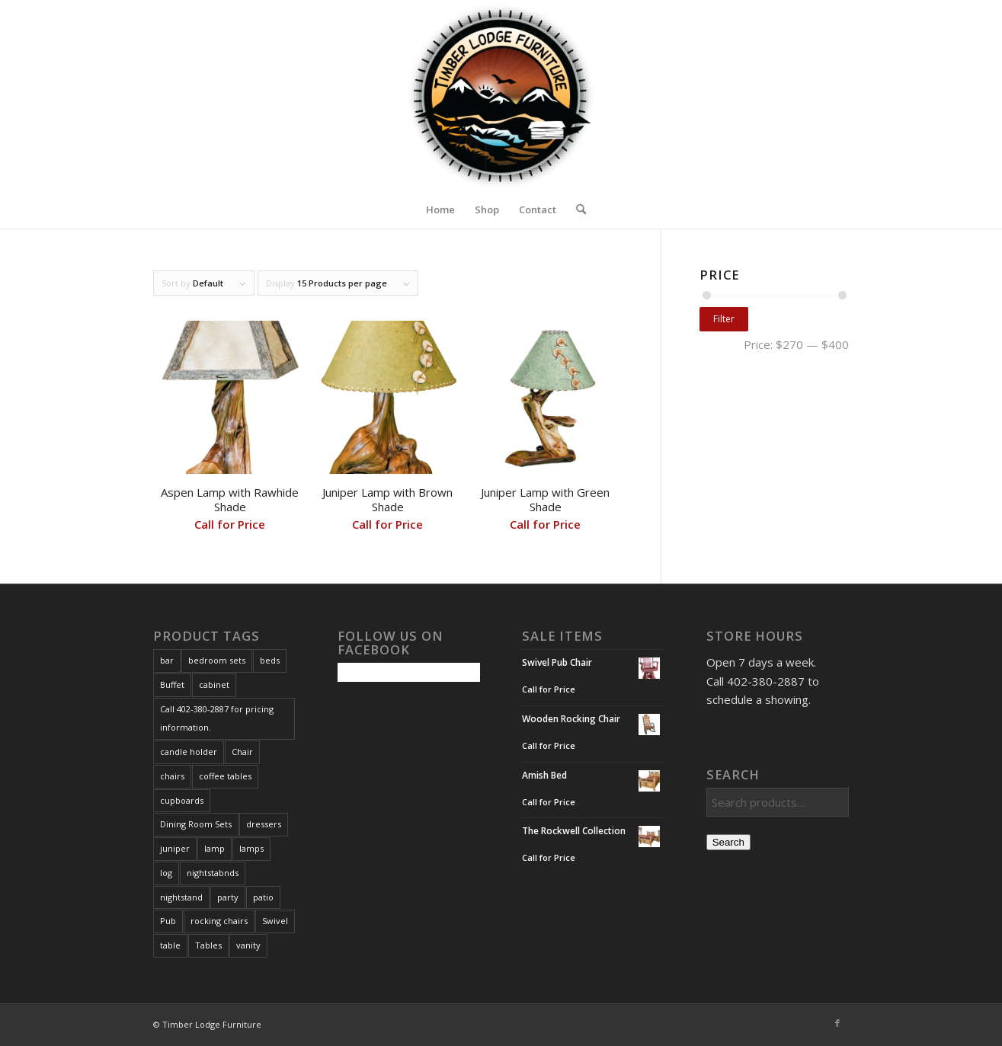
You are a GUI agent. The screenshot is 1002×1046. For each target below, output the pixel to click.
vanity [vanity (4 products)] (248, 945)
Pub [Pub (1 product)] (168, 920)
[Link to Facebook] (837, 1023)
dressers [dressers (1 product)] (263, 824)
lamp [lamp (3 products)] (214, 848)
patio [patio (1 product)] (263, 897)
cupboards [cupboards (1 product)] (181, 800)
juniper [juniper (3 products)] (175, 848)
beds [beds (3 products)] (270, 660)
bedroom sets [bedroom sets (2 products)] (216, 660)
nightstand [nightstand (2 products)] (181, 897)
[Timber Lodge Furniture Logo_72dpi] (501, 95)
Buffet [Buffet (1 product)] (172, 684)
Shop (487, 209)
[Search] (576, 209)
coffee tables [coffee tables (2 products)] (225, 776)
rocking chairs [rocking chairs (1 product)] (219, 920)
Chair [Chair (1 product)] (242, 751)
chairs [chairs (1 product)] (172, 776)
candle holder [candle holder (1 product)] (188, 751)
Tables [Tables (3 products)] (208, 945)
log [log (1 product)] (166, 872)
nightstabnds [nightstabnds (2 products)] (212, 872)
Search (728, 842)
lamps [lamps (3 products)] (251, 848)
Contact (537, 209)
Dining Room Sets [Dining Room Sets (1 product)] (196, 824)
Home (440, 209)
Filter (724, 318)
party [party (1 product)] (227, 897)
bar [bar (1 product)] (167, 660)
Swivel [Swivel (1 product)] (275, 920)
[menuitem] (576, 209)
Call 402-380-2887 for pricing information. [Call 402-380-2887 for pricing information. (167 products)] (217, 718)
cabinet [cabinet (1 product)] (214, 684)
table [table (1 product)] (170, 945)
